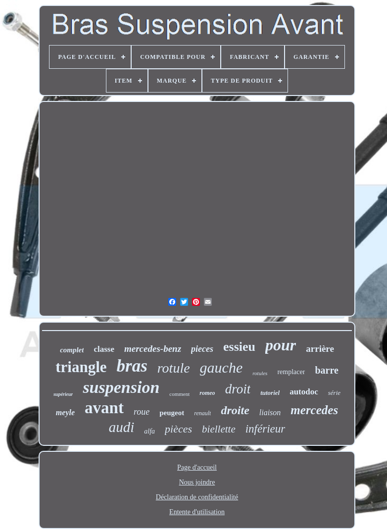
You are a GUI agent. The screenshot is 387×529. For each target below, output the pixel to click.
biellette (219, 429)
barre (326, 370)
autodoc (304, 391)
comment (179, 394)
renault (202, 413)
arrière (320, 348)
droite (235, 410)
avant (104, 408)
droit (238, 389)
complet (72, 350)
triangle (80, 367)
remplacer (291, 372)
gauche (221, 367)
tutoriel (270, 392)
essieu (239, 346)
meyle (65, 412)
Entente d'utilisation (197, 512)
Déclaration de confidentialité (197, 497)
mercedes (314, 410)
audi (122, 427)
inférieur (265, 429)
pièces (178, 429)
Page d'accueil (197, 467)
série (334, 392)
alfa (149, 431)
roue (141, 412)
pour (280, 345)
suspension (121, 387)
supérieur (63, 394)
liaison (270, 412)
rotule (173, 368)
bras (132, 366)
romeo (207, 392)
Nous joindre (197, 482)
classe (104, 349)
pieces (202, 349)
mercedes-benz (152, 348)
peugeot (171, 413)
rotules (259, 373)
